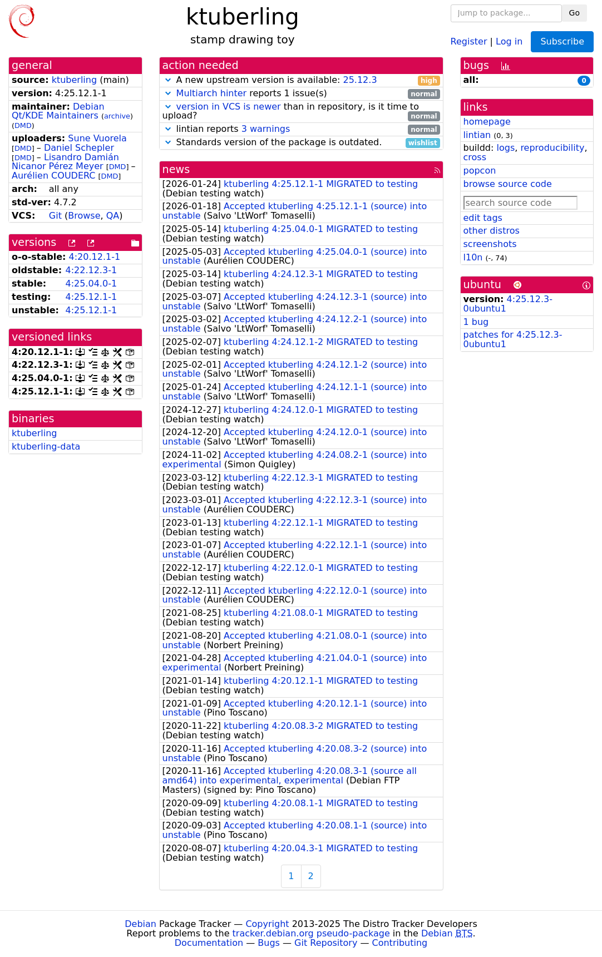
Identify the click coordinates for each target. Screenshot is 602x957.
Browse (84, 215)
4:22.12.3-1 (91, 270)
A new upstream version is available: (301, 80)
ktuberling (74, 80)
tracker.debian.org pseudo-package (311, 933)
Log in (509, 41)
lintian (477, 135)
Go (574, 12)
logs (505, 147)
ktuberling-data (46, 446)
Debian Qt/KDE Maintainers (58, 111)
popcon (479, 170)
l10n (473, 257)
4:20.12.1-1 (95, 256)
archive (117, 116)
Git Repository (325, 943)
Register (469, 41)
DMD (23, 125)
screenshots (490, 244)
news (176, 169)
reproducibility (552, 147)
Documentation (209, 943)
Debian (140, 924)
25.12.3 (360, 80)
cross (474, 157)
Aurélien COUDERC (54, 175)
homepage (487, 121)
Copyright (267, 924)
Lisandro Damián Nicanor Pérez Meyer (65, 162)
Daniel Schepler (79, 147)
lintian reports (301, 129)
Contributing (400, 943)
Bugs (269, 943)
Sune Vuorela (97, 138)
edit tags (482, 218)
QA (113, 215)
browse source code (507, 184)
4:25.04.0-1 (91, 283)
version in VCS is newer (228, 106)
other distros (491, 230)
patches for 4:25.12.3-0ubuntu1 (512, 339)
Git (55, 215)
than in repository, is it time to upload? (301, 111)
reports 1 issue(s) (301, 93)
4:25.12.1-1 (91, 297)
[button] (168, 80)
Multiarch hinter (211, 93)
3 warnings (265, 129)
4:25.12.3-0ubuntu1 (507, 304)
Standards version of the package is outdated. (301, 142)
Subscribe (562, 41)
